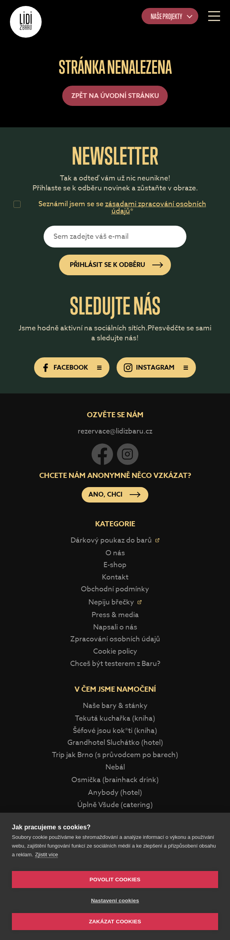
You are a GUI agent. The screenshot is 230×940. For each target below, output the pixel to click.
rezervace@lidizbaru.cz (115, 431)
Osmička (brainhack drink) (115, 780)
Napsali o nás (115, 627)
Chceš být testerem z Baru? (115, 663)
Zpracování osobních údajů (115, 639)
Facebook (71, 367)
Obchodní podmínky (115, 589)
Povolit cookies (115, 879)
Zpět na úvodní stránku (115, 96)
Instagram (155, 367)
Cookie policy (115, 651)
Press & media (115, 615)
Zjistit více (46, 855)
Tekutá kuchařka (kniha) (115, 718)
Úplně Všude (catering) (115, 805)
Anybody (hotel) (115, 792)
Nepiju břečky (111, 602)
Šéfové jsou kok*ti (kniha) (115, 730)
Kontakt (115, 577)
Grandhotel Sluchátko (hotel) (115, 742)
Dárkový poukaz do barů (111, 540)
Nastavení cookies (115, 901)
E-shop (115, 565)
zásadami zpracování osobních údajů (155, 208)
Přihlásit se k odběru (107, 265)
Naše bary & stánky (115, 705)
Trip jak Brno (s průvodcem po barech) (115, 755)
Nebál (115, 767)
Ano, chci (105, 494)
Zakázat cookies (115, 922)
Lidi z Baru (26, 22)
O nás (115, 553)
